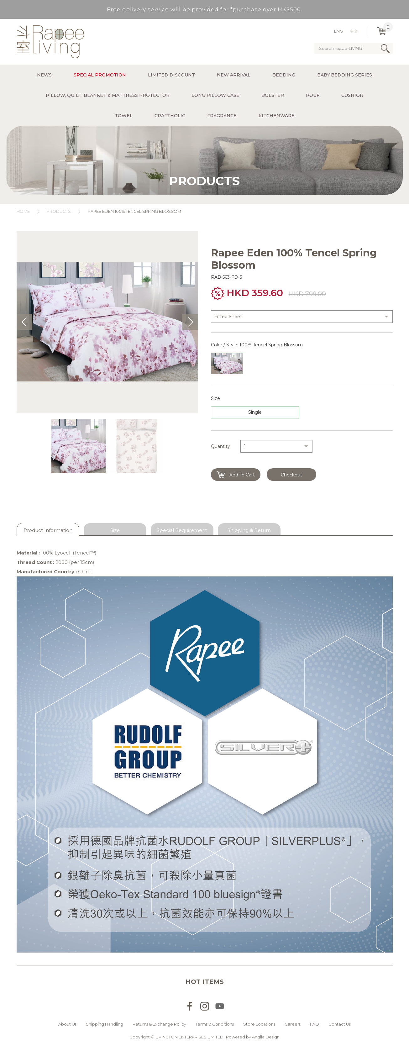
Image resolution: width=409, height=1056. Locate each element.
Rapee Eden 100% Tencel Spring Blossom (135, 211)
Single (255, 412)
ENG (338, 31)
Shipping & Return (249, 530)
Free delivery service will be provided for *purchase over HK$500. (204, 9)
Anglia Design (266, 1036)
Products (59, 211)
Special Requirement (182, 530)
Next (190, 322)
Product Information (48, 530)
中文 (354, 31)
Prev (24, 322)
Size (115, 530)
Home (23, 211)
